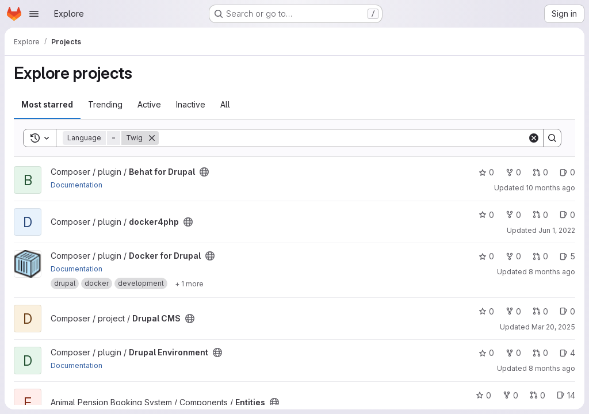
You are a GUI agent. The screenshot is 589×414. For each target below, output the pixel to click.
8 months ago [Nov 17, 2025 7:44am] (552, 271)
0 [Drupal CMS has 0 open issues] (567, 311)
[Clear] (534, 138)
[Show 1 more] (189, 283)
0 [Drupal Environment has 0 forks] (513, 353)
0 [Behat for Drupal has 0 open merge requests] (540, 172)
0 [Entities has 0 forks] (510, 395)
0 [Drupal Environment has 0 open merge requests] (540, 353)
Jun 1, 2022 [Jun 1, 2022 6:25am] (556, 230)
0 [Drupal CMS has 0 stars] (486, 311)
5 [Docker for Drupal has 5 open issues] (567, 256)
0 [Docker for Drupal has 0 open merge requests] (540, 256)
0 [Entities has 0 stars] (483, 395)
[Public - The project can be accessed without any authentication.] (204, 172)
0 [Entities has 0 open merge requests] (537, 395)
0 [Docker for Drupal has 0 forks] (513, 256)
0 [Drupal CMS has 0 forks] (513, 311)
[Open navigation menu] (34, 14)
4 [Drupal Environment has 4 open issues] (567, 353)
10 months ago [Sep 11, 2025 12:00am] (550, 187)
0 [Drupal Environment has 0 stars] (486, 353)
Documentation (76, 185)
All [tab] (225, 104)
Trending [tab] (105, 104)
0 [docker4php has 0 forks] (513, 215)
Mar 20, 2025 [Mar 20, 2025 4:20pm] (553, 327)
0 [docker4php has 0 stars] (486, 215)
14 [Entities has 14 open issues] (566, 395)
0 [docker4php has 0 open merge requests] (540, 215)
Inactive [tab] (190, 104)
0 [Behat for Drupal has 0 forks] (513, 172)
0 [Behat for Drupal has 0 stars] (486, 172)
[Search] (343, 138)
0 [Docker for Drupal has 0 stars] (486, 256)
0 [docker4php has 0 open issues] (567, 215)
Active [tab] (149, 104)
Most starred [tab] (47, 104)
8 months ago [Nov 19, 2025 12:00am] (552, 368)
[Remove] (152, 138)
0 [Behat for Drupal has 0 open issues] (567, 172)
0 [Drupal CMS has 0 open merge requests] (540, 311)
